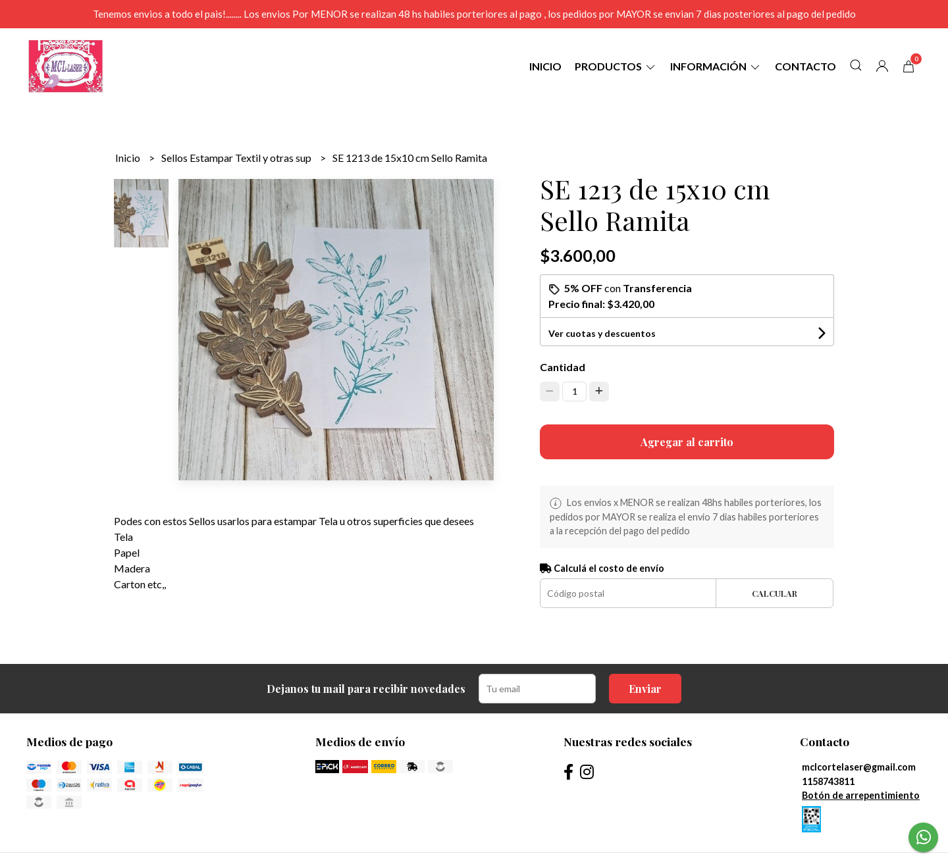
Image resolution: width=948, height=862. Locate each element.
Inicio (545, 66)
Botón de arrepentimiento (861, 795)
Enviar (645, 689)
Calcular (774, 593)
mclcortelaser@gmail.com (859, 767)
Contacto (805, 66)
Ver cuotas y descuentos (602, 333)
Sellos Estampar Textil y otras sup (237, 157)
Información (716, 66)
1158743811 (828, 781)
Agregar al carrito (687, 442)
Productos (616, 66)
